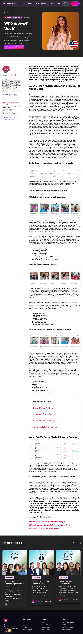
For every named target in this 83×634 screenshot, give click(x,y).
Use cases (43, 3)
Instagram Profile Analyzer (45, 414)
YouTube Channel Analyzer (45, 420)
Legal (43, 622)
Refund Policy (46, 629)
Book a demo (65, 3)
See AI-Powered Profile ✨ (14, 47)
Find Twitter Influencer (67, 627)
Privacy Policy (46, 627)
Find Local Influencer (67, 632)
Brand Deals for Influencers (45, 426)
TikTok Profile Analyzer (43, 407)
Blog (5, 13)
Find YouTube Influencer (68, 622)
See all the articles (74, 543)
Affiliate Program (27, 629)
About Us (25, 625)
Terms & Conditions (47, 625)
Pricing (37, 3)
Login (59, 3)
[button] (18, 3)
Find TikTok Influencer (67, 625)
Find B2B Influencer (66, 629)
